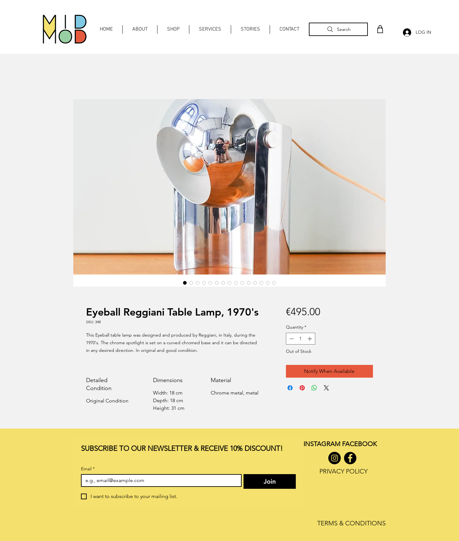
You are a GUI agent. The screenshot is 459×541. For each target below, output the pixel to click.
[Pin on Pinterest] (302, 388)
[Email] (159, 480)
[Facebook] (350, 458)
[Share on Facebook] (290, 388)
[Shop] (380, 29)
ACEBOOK (361, 444)
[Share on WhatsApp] (314, 388)
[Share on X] (326, 388)
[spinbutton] (300, 338)
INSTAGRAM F (324, 444)
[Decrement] (291, 338)
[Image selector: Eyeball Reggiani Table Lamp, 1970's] (185, 283)
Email (88, 469)
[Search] (338, 29)
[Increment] (310, 338)
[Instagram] (334, 458)
